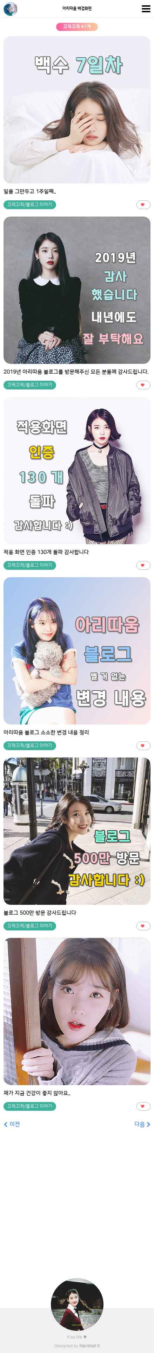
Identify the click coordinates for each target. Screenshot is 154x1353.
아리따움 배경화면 (77, 9)
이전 (12, 1124)
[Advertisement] (77, 1208)
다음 (142, 1124)
